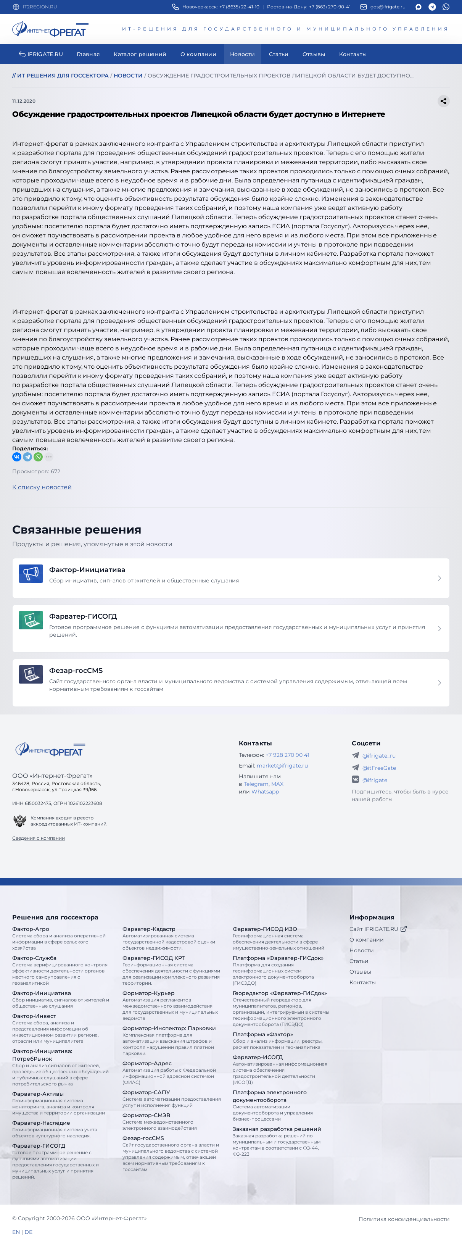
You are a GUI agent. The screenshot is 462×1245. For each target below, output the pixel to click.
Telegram (256, 784)
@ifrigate (374, 780)
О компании (366, 939)
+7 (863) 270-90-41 (330, 7)
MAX (277, 784)
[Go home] (50, 749)
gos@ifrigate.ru (388, 7)
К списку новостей (42, 487)
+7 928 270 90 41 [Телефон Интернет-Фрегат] (287, 755)
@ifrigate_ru (379, 755)
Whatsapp (265, 791)
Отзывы (360, 971)
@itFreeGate (379, 767)
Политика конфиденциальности (404, 1219)
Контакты (362, 982)
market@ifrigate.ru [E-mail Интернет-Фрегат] (282, 765)
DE (28, 1232)
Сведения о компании (38, 838)
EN (16, 1232)
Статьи (359, 961)
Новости (361, 950)
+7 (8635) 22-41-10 (239, 7)
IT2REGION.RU (40, 7)
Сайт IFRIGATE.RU (378, 929)
